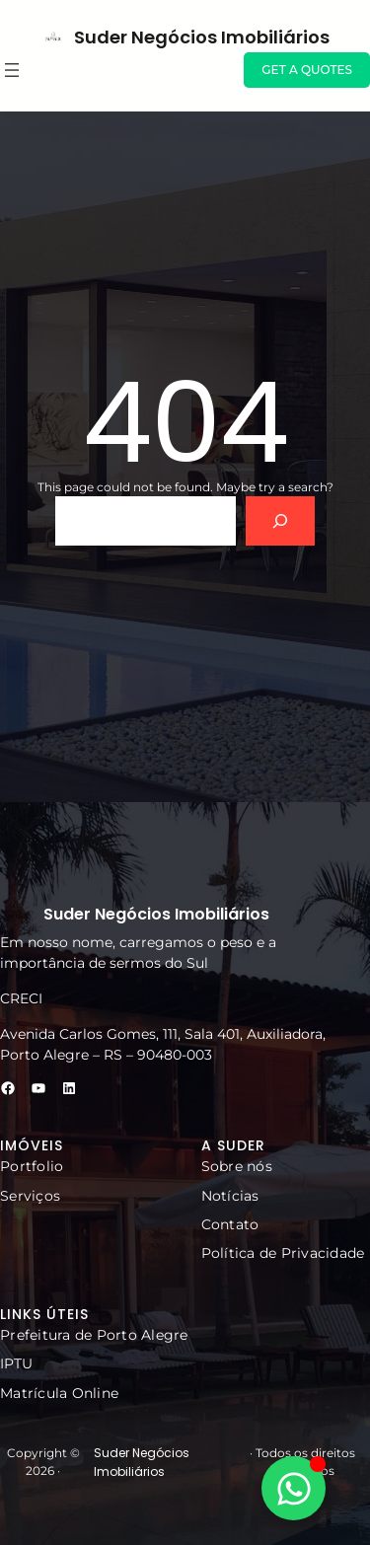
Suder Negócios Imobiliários (202, 37)
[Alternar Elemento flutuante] (293, 1488)
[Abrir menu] (12, 70)
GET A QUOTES (306, 69)
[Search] (281, 520)
